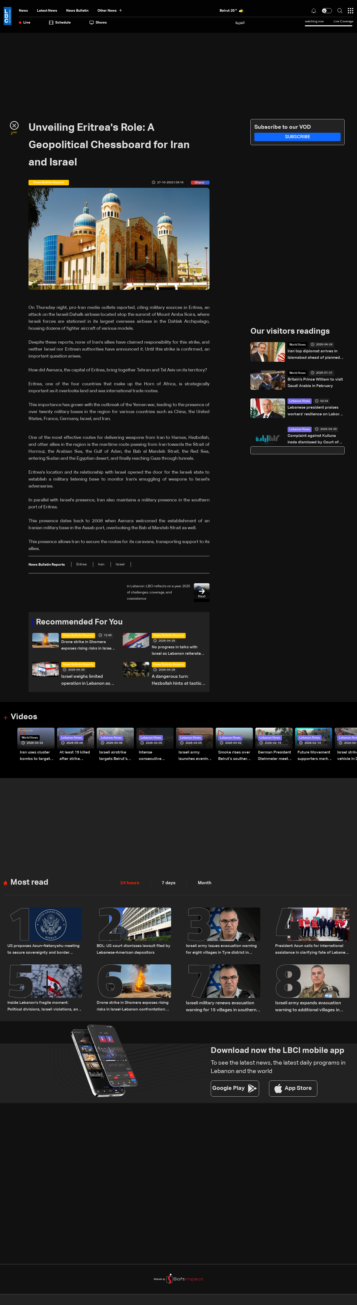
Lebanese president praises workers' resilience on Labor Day (316, 412)
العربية (240, 22)
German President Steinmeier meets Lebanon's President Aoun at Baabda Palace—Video (273, 757)
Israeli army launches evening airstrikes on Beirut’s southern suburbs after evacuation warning (192, 757)
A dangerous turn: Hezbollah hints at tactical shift (178, 681)
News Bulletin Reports (78, 635)
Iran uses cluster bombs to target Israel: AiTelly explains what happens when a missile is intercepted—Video (37, 757)
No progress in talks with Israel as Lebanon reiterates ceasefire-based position (177, 651)
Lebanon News (299, 401)
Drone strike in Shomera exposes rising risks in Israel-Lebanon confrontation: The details (87, 646)
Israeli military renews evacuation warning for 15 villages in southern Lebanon (221, 1008)
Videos (24, 718)
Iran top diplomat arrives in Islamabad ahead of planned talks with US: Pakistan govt (315, 355)
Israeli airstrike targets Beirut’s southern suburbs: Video (115, 757)
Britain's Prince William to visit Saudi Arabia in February (313, 384)
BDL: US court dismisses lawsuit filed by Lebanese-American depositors (130, 951)
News (23, 10)
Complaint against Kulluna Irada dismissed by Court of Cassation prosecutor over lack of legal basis (316, 441)
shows (98, 22)
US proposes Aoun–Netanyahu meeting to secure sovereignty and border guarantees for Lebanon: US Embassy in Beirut (43, 951)
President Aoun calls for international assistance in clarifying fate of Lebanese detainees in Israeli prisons (312, 951)
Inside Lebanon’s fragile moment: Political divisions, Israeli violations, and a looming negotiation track (43, 1008)
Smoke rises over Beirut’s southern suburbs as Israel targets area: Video (232, 757)
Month (204, 883)
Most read (29, 883)
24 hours (129, 883)
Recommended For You (79, 622)
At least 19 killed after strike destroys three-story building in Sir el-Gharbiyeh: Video (76, 757)
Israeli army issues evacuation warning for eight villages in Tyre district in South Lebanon (219, 951)
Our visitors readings (290, 332)
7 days (169, 883)
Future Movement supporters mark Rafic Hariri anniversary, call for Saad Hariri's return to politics (315, 757)
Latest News (47, 10)
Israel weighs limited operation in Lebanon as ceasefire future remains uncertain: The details (86, 681)
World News (297, 344)
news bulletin (77, 10)
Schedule (60, 22)
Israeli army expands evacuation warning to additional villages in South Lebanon (308, 1008)
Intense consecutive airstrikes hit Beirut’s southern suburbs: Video (154, 757)
